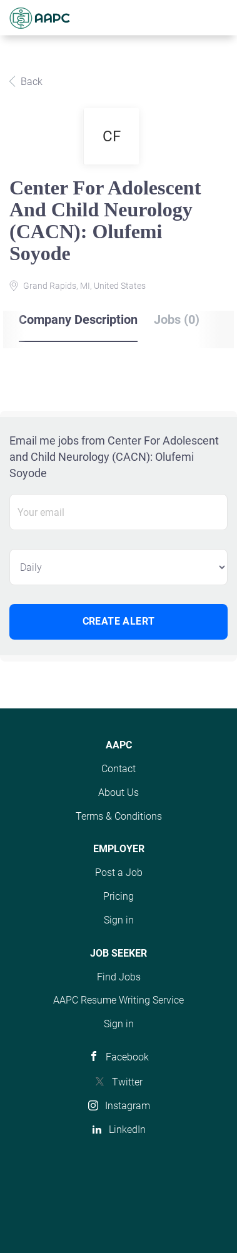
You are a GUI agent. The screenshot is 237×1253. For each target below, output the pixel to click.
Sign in (119, 920)
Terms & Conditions (119, 816)
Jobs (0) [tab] (176, 319)
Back (30, 82)
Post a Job (119, 872)
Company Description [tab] (78, 319)
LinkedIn (127, 1129)
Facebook (127, 1057)
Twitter (127, 1082)
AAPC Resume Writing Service (118, 1000)
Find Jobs (119, 977)
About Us (118, 792)
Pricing (118, 896)
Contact (118, 769)
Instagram (127, 1106)
